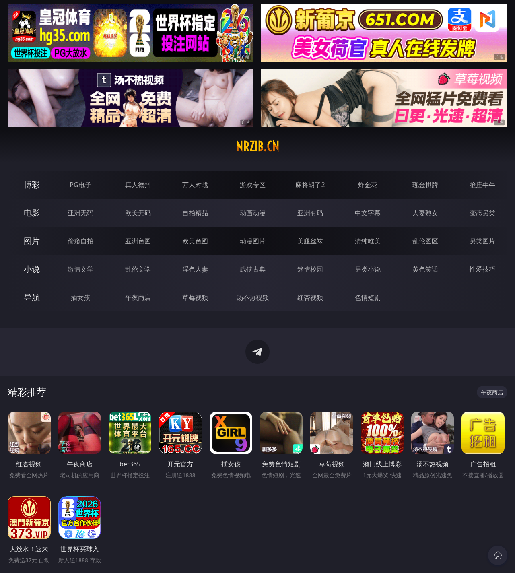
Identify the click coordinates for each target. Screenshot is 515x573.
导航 (32, 297)
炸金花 (367, 184)
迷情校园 (310, 269)
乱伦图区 (425, 241)
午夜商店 (138, 297)
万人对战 (195, 184)
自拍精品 (195, 212)
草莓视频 (195, 297)
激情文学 (80, 269)
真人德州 (138, 184)
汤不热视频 (253, 297)
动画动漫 (253, 212)
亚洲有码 (310, 212)
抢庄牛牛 (482, 184)
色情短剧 (368, 297)
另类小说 (368, 269)
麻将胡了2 (310, 184)
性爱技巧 (482, 269)
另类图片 (482, 241)
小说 (32, 269)
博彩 (32, 184)
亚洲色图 (138, 241)
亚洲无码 (80, 212)
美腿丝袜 (310, 241)
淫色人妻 (195, 269)
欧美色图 (195, 241)
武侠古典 (253, 269)
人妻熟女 (425, 212)
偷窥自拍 (80, 241)
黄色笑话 (425, 269)
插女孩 (80, 297)
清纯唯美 (368, 241)
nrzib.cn (257, 146)
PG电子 (80, 184)
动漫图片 (253, 241)
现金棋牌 (425, 184)
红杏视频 (310, 297)
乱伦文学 (138, 269)
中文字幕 (368, 212)
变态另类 (482, 212)
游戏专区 (253, 184)
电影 (32, 212)
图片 (32, 240)
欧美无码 (138, 212)
